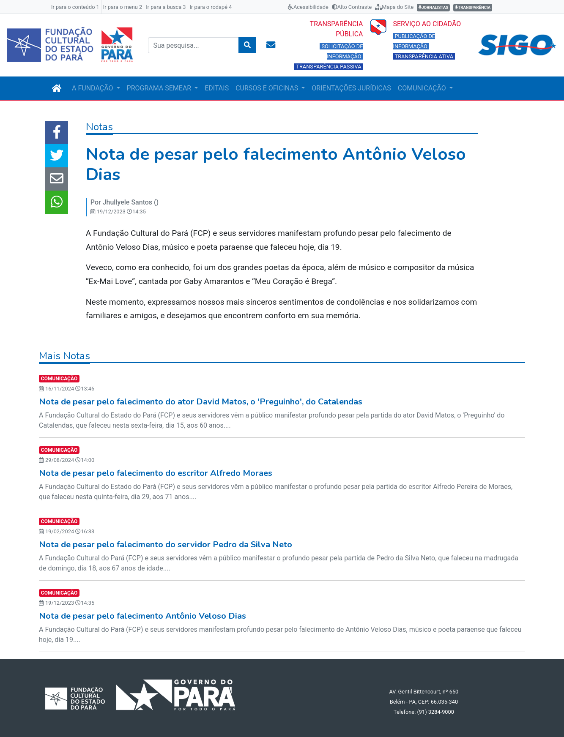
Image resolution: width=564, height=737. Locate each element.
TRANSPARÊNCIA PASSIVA (328, 66)
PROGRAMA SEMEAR (160, 88)
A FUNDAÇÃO (93, 88)
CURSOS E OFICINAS (267, 88)
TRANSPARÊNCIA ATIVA (424, 56)
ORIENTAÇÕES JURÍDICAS (351, 88)
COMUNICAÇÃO (423, 88)
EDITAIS (217, 88)
